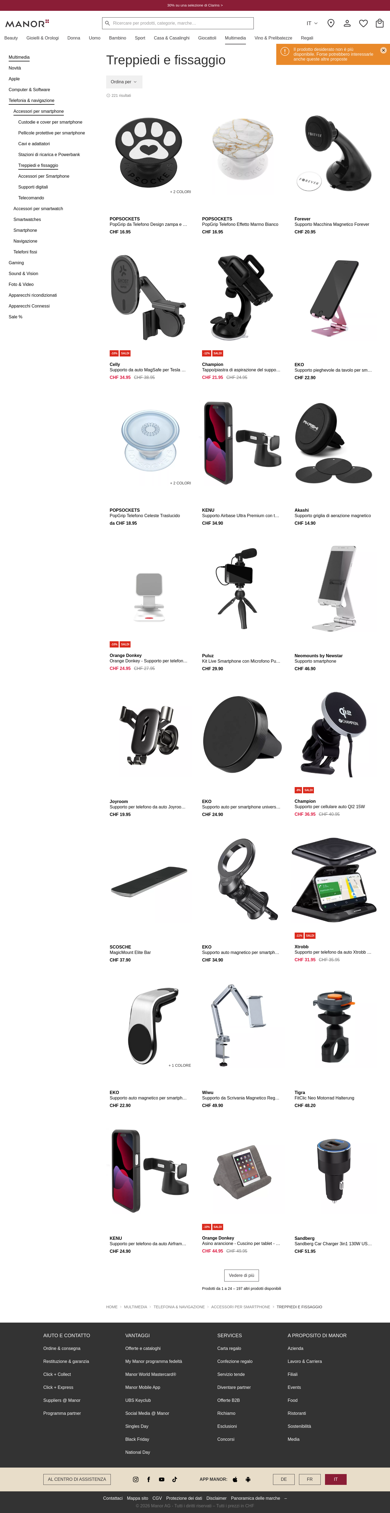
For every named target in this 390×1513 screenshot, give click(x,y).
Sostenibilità (299, 1426)
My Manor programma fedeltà (153, 1361)
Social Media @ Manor (147, 1413)
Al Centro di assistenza (77, 1479)
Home (112, 1307)
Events (294, 1387)
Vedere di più (241, 1275)
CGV (157, 1498)
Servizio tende (231, 1374)
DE (284, 1479)
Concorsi (225, 1439)
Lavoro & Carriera (305, 1361)
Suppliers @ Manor (61, 1400)
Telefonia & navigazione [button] (179, 1307)
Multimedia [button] (135, 1307)
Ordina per (124, 82)
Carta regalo (229, 1348)
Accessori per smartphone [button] (240, 1307)
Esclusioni (227, 1426)
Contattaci (113, 1498)
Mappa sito (137, 1498)
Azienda (295, 1348)
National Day (137, 1452)
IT (313, 23)
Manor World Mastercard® (150, 1374)
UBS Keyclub (138, 1400)
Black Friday (137, 1439)
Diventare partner (234, 1387)
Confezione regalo (234, 1361)
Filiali (292, 1374)
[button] (13, 38)
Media (294, 1439)
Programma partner (62, 1413)
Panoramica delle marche (255, 1498)
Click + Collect (57, 1374)
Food (292, 1400)
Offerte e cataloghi (143, 1348)
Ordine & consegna (61, 1348)
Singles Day (136, 1426)
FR (310, 1479)
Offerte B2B (228, 1400)
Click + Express (58, 1387)
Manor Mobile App (142, 1387)
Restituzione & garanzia (66, 1361)
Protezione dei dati (184, 1498)
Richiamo (226, 1413)
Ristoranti (297, 1413)
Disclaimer (216, 1498)
